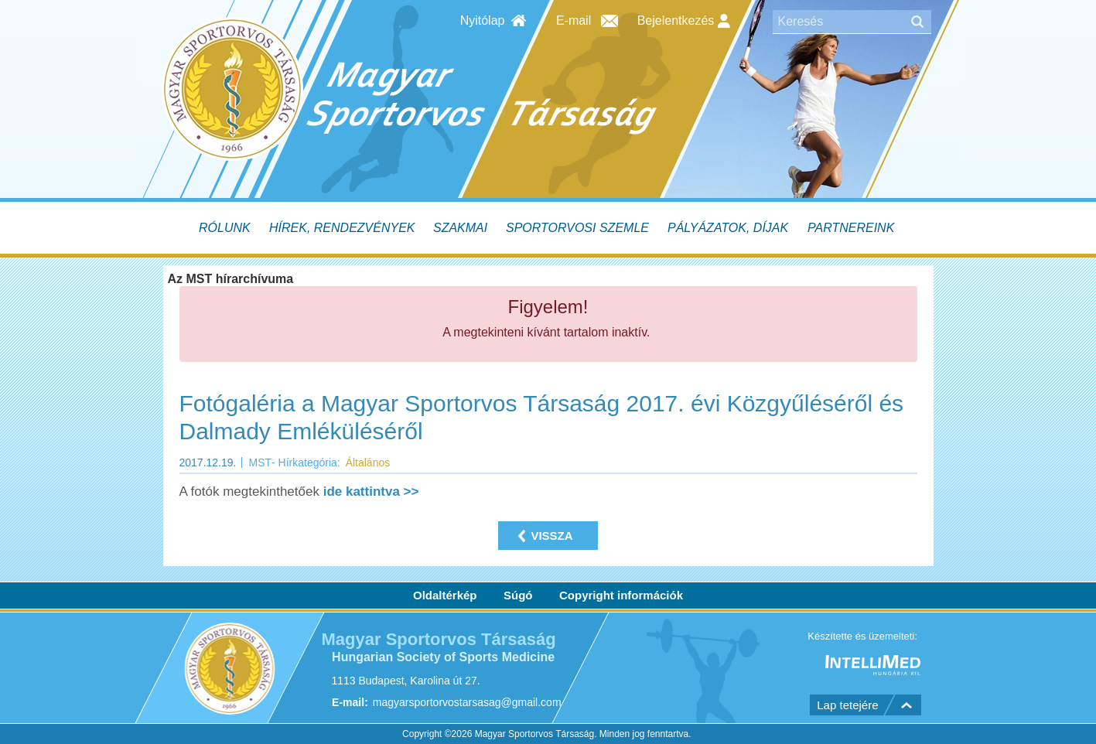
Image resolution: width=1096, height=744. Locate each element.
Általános (368, 462)
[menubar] (548, 227)
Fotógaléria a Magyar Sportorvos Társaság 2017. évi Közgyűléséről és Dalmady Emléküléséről (541, 417)
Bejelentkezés (683, 21)
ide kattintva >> (371, 491)
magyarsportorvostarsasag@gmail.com (466, 703)
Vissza (551, 535)
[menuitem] (226, 227)
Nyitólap (482, 20)
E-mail (573, 20)
